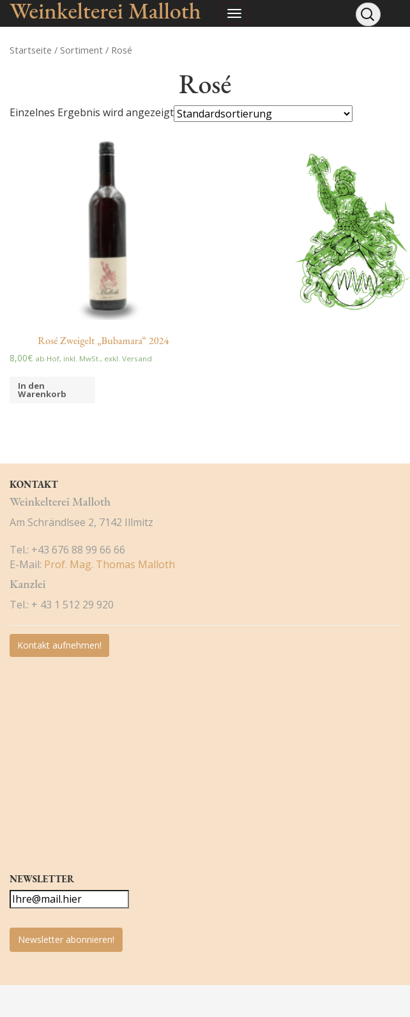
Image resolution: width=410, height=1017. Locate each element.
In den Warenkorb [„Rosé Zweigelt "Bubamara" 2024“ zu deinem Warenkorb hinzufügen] (42, 390)
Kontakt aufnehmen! (59, 645)
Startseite (31, 49)
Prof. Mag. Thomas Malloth (109, 564)
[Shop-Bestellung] (263, 113)
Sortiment (81, 49)
